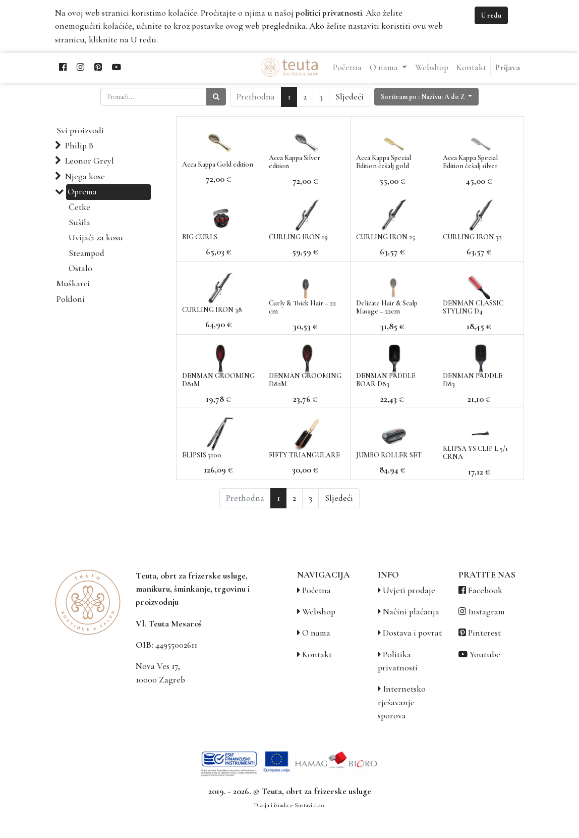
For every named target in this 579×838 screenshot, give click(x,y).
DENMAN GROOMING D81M (218, 380)
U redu (491, 15)
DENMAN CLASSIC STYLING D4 (473, 307)
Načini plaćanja (411, 611)
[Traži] (216, 97)
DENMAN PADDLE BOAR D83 (386, 380)
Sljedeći (349, 96)
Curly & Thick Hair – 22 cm (302, 307)
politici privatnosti (329, 13)
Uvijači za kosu (96, 237)
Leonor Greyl (89, 160)
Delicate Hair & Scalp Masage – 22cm (387, 307)
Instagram (486, 611)
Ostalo (80, 268)
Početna (316, 590)
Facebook (485, 590)
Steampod (86, 253)
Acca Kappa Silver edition (294, 162)
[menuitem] (347, 67)
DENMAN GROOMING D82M (305, 380)
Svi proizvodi (80, 130)
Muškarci (73, 283)
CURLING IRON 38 (212, 309)
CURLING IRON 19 (298, 237)
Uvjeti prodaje (409, 590)
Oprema (82, 191)
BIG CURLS (199, 237)
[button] (426, 97)
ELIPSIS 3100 (201, 455)
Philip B (79, 145)
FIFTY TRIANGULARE (304, 455)
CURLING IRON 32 (472, 237)
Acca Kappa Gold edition (217, 164)
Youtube (485, 654)
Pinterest (484, 632)
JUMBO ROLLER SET (389, 455)
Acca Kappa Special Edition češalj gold (383, 162)
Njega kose (85, 176)
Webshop (318, 611)
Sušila (79, 222)
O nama (316, 632)
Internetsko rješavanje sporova (402, 702)
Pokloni (70, 299)
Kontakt (317, 654)
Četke (79, 207)
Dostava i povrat (412, 632)
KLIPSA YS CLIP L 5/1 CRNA (475, 452)
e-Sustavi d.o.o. (308, 805)
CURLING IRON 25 (385, 237)
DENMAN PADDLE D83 (472, 380)
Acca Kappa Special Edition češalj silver (470, 162)
